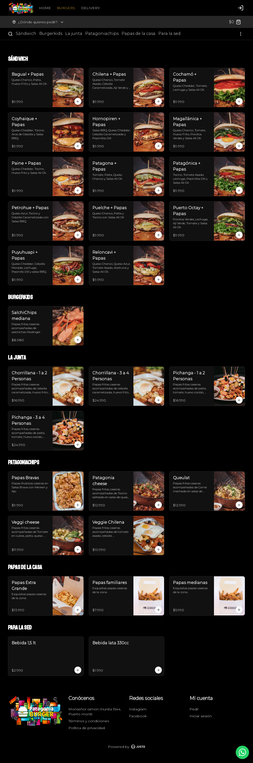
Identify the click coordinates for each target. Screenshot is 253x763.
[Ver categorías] (240, 33)
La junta (73, 33)
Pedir (194, 709)
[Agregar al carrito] (77, 101)
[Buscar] (10, 33)
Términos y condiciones (88, 721)
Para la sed (169, 33)
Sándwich (26, 33)
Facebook (138, 716)
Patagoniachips (102, 33)
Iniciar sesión (201, 716)
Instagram (138, 709)
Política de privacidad (86, 728)
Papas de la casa (138, 33)
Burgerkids (50, 33)
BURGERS (66, 8)
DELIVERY (90, 8)
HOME (45, 8)
